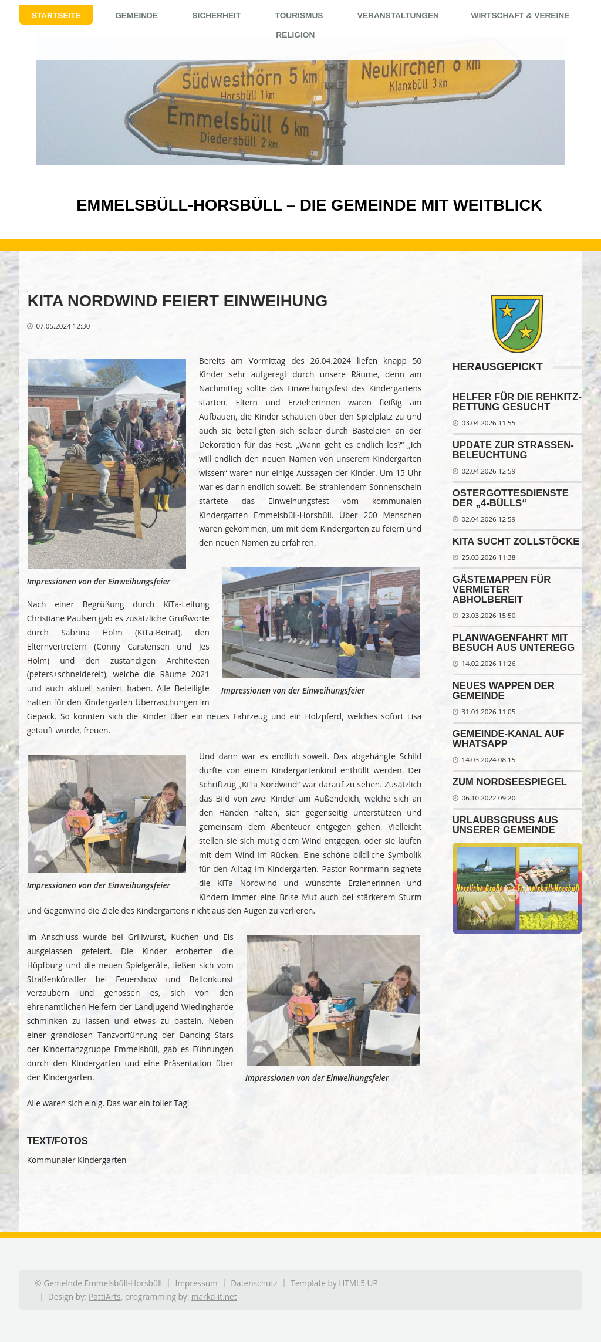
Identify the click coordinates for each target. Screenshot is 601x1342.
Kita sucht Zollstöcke (516, 541)
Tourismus (299, 15)
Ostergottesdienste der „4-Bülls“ (511, 498)
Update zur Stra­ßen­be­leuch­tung (513, 450)
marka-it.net (214, 1296)
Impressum (196, 1283)
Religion (295, 35)
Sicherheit (216, 15)
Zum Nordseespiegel (510, 781)
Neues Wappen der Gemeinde (504, 690)
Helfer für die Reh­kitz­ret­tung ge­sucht (517, 402)
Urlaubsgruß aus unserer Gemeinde (505, 825)
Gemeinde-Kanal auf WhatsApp (509, 738)
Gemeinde (136, 15)
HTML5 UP (358, 1283)
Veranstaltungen (398, 15)
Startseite (56, 15)
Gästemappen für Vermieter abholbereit (502, 589)
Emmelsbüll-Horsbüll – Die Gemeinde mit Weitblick (289, 205)
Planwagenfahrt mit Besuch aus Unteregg (514, 642)
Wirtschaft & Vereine (520, 15)
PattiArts (105, 1296)
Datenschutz (254, 1283)
